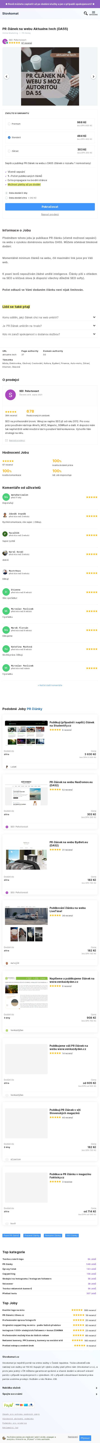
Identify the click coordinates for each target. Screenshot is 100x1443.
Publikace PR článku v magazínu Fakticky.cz (70, 1176)
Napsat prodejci (50, 214)
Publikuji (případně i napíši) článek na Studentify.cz (72, 724)
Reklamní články (53, 1235)
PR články (35, 709)
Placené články (32, 1235)
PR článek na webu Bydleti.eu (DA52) (69, 844)
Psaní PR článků (11, 1235)
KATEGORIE (93, 13)
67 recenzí (26, 43)
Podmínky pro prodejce (14, 1423)
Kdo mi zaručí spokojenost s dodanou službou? (31, 334)
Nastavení (73, 1437)
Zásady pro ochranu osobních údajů (21, 1414)
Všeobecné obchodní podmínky (18, 1418)
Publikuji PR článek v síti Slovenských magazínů (65, 1111)
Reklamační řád (10, 1427)
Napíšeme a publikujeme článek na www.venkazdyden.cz (72, 980)
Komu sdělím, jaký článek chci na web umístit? (30, 317)
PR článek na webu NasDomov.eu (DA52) (71, 783)
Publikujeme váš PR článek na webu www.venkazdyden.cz (69, 1047)
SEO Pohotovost (17, 40)
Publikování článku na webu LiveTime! (68, 909)
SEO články (72, 1235)
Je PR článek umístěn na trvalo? (22, 325)
